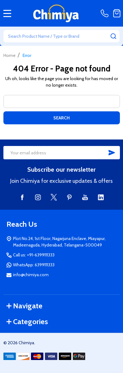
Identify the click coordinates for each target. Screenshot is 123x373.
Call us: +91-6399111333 (34, 255)
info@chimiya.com (31, 274)
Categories (27, 321)
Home (9, 55)
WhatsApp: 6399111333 (34, 265)
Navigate (24, 305)
